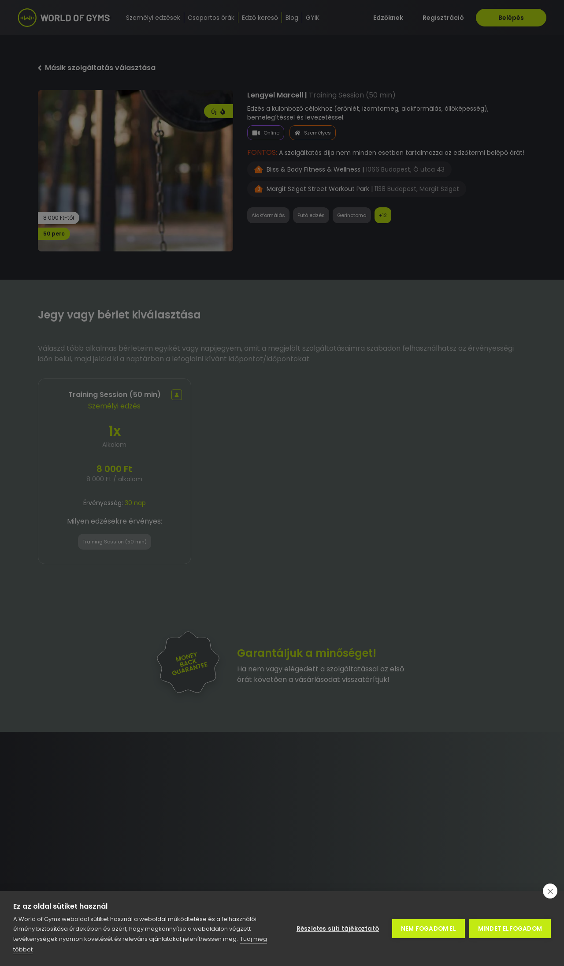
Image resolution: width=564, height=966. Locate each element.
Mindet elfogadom (510, 929)
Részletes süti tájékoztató (338, 929)
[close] (550, 891)
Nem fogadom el (428, 929)
